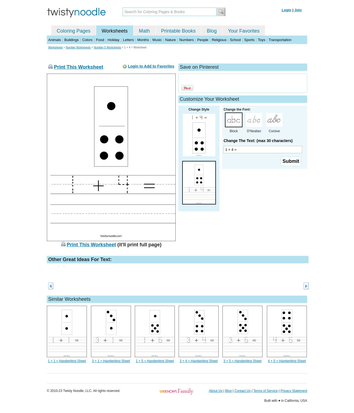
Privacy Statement (294, 391)
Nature (170, 40)
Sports (249, 40)
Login (286, 10)
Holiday (113, 40)
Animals (54, 40)
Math (144, 31)
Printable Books (178, 31)
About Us (215, 391)
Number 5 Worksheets (107, 47)
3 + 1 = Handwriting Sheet (111, 361)
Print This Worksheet (78, 67)
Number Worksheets (78, 47)
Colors (87, 40)
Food (100, 40)
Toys (261, 40)
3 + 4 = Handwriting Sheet (199, 361)
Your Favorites (243, 31)
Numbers (186, 40)
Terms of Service (265, 391)
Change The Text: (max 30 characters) (258, 140)
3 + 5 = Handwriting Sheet (243, 361)
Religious (219, 40)
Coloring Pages (73, 31)
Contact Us (243, 391)
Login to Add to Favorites (151, 66)
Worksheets (115, 31)
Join (298, 10)
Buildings (71, 40)
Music (157, 40)
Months (143, 40)
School (235, 40)
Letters (128, 40)
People (202, 40)
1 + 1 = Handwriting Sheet (67, 361)
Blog (212, 31)
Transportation (280, 40)
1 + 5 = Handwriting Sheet (155, 361)
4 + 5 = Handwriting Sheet (287, 361)
